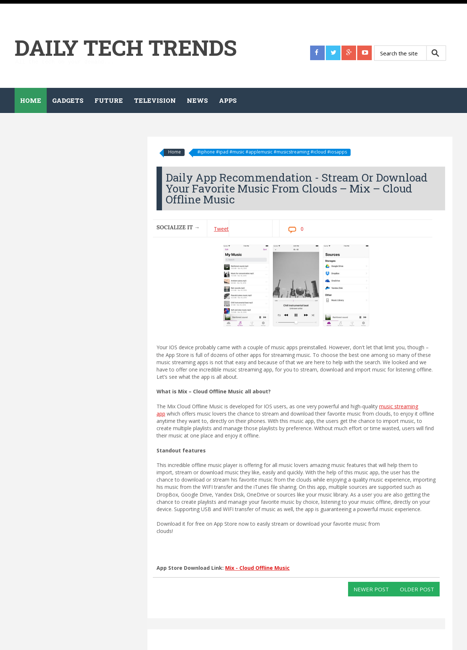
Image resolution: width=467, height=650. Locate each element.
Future (108, 100)
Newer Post (371, 589)
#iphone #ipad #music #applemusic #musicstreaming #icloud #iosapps (272, 152)
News (197, 100)
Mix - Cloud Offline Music (257, 567)
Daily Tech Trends (126, 47)
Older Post (417, 589)
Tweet (221, 228)
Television (155, 100)
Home (30, 100)
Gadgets (68, 100)
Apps (228, 100)
